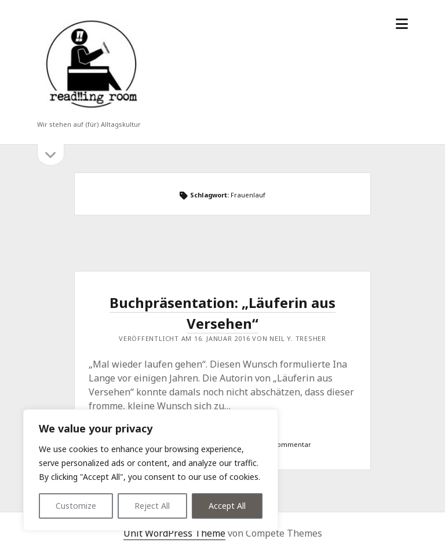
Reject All (152, 505)
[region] (150, 470)
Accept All (227, 505)
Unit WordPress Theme (174, 533)
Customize (76, 505)
